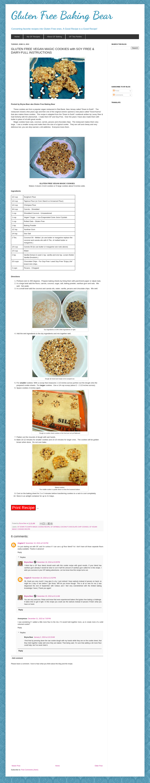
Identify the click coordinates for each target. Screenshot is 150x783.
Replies (23, 558)
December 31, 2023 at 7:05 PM (39, 619)
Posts (116, 91)
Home (57, 767)
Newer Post (16, 767)
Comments (118, 95)
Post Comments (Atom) (29, 771)
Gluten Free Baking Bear (61, 15)
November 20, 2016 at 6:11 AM (48, 597)
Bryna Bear (23, 524)
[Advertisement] (57, 745)
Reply (20, 553)
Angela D (21, 544)
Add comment (17, 659)
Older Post (99, 767)
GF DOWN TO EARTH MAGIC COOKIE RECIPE (33, 527)
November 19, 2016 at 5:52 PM (37, 544)
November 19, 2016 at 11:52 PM (44, 579)
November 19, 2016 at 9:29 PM (48, 563)
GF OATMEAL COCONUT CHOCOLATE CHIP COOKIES (70, 527)
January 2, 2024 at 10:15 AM (44, 638)
